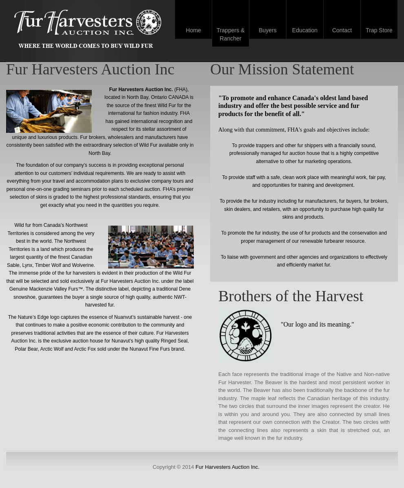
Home (193, 30)
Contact (342, 30)
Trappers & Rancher (231, 34)
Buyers (268, 30)
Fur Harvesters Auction (87, 29)
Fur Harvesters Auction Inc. (227, 467)
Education (304, 30)
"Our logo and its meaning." (317, 324)
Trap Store (379, 30)
